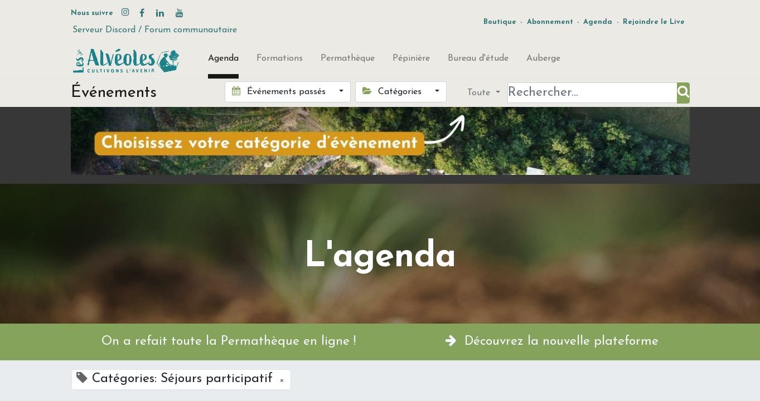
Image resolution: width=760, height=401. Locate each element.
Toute (480, 93)
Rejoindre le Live (654, 22)
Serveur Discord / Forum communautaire (154, 30)
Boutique (499, 22)
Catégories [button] (393, 91)
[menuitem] (223, 61)
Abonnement (550, 22)
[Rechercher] (683, 93)
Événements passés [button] (280, 91)
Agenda (597, 22)
